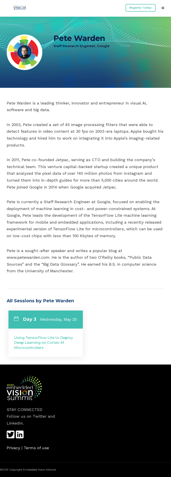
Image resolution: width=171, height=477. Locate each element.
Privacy (13, 447)
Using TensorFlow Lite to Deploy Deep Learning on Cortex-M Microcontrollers (43, 343)
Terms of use (36, 447)
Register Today (140, 8)
